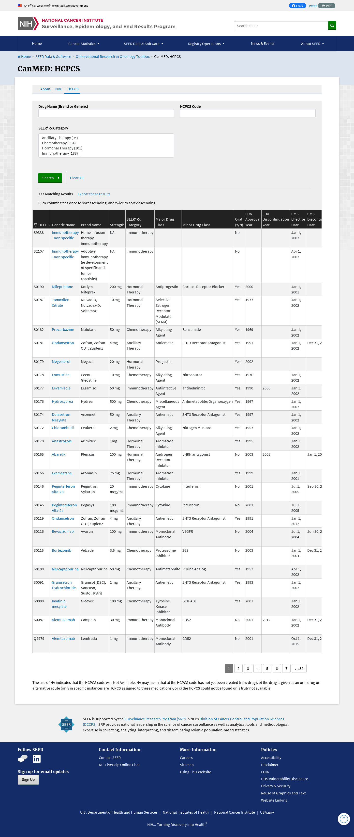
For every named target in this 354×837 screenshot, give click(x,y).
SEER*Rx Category (53, 128)
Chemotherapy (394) (106, 142)
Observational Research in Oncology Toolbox (113, 56)
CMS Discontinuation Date (320, 219)
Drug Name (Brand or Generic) (63, 106)
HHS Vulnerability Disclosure (284, 778)
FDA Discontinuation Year (276, 219)
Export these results (94, 193)
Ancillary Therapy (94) (106, 137)
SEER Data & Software (53, 56)
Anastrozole (62, 440)
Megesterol (61, 361)
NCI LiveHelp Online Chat (119, 764)
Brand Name (91, 224)
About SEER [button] (311, 43)
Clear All (77, 177)
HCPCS (73, 88)
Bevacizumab (63, 531)
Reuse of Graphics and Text (283, 792)
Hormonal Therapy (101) (106, 148)
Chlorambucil (63, 427)
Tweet (312, 5)
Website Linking (274, 800)
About (45, 88)
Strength (117, 224)
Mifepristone (62, 286)
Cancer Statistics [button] (82, 43)
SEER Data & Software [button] (142, 43)
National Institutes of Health (186, 812)
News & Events (263, 43)
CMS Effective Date (298, 219)
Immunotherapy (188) (106, 153)
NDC (58, 88)
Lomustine (61, 374)
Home (37, 43)
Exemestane (62, 472)
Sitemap (187, 764)
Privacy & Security (275, 785)
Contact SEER (110, 757)
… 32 (299, 668)
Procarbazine (63, 329)
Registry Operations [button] (204, 43)
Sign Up (28, 779)
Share (299, 6)
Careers (186, 757)
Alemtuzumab (63, 619)
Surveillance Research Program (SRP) (155, 718)
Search (48, 177)
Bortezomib (61, 550)
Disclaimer (270, 764)
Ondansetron (63, 342)
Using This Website (195, 771)
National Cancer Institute (234, 812)
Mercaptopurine (65, 568)
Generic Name (63, 224)
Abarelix (58, 454)
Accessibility (271, 757)
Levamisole (61, 388)
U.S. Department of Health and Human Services (119, 812)
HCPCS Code (190, 106)
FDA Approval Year (252, 219)
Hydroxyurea (62, 401)
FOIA (265, 771)
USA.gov (267, 812)
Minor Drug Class (196, 224)
